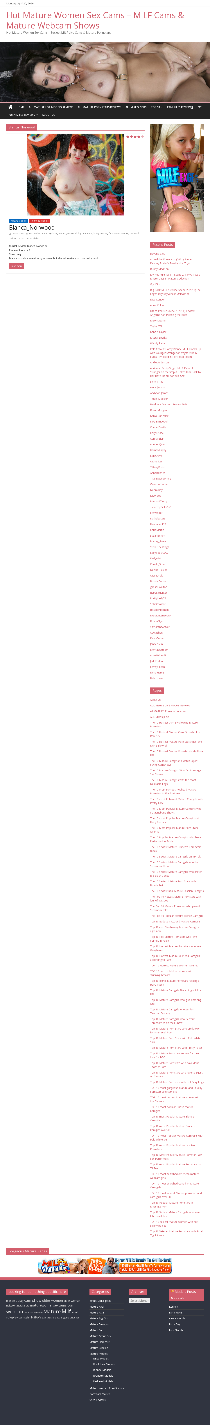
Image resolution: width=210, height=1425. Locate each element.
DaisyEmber (157, 638)
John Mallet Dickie (38, 233)
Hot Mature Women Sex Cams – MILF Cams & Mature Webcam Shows (95, 20)
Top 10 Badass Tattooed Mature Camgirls (175, 921)
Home (20, 107)
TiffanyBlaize (157, 467)
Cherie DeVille (158, 427)
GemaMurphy (158, 450)
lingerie (65, 1317)
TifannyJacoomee (160, 478)
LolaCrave (156, 455)
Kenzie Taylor (158, 332)
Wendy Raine (158, 343)
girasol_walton (158, 587)
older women (52, 1300)
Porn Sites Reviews (21, 114)
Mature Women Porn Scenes (106, 1388)
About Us (48, 114)
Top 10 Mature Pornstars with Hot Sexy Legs (177, 1082)
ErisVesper (156, 513)
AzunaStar (156, 461)
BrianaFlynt (157, 621)
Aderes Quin (157, 444)
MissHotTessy (158, 501)
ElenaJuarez (157, 672)
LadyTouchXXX (159, 552)
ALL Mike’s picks (135, 107)
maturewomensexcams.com (52, 1305)
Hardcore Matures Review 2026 (169, 404)
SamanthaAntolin (160, 627)
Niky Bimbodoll (159, 421)
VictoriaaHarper (159, 484)
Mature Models (18, 220)
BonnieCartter (158, 581)
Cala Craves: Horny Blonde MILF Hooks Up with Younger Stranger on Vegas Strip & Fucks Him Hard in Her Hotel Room (175, 352)
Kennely (173, 1306)
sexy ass (46, 1317)
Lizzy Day (174, 1324)
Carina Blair (157, 438)
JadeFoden (156, 661)
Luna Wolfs (175, 1312)
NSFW (35, 1317)
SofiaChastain (158, 604)
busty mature (100, 233)
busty (20, 1300)
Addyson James (159, 393)
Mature (124, 233)
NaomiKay (156, 490)
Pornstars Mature (99, 1394)
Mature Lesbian (98, 1348)
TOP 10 (155, 107)
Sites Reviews (97, 1400)
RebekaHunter (158, 592)
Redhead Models (40, 220)
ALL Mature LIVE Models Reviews (51, 107)
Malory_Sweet (158, 541)
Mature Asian (97, 1312)
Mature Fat (96, 1330)
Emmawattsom (159, 649)
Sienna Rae (156, 381)
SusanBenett (157, 535)
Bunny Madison (159, 269)
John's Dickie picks (100, 1300)
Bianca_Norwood (32, 227)
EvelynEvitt (156, 558)
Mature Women (34, 1312)
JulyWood (155, 495)
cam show (32, 1300)
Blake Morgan (158, 410)
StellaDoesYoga (159, 547)
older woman (72, 1300)
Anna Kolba (157, 305)
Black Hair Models (104, 1364)
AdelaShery (156, 632)
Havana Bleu (157, 253)
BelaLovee (156, 678)
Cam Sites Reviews (179, 107)
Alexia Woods (177, 1318)
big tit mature (85, 233)
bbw (55, 233)
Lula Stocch (176, 1330)
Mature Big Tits (98, 1318)
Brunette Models (103, 1375)
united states (32, 238)
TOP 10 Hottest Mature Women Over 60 (174, 965)
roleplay (12, 1317)
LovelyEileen (157, 667)
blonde (10, 1300)
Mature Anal (96, 1306)
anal (75, 1312)
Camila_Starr (157, 564)
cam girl (24, 1317)
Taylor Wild (156, 326)
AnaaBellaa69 (158, 655)
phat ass (75, 1317)
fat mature (114, 233)
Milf (66, 1311)
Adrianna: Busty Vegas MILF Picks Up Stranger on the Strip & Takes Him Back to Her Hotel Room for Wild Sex (175, 372)
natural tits (23, 1305)
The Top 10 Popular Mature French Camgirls (176, 915)
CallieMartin (157, 530)
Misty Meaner (158, 320)
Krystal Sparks (158, 337)
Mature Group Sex (100, 1336)
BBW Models (101, 1358)
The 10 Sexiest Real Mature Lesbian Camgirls (177, 891)
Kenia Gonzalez (159, 416)
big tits (56, 1317)
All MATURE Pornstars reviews (99, 107)
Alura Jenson (157, 387)
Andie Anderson (159, 362)
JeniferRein (156, 644)
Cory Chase (157, 433)
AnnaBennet (157, 473)
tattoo (21, 238)
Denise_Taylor (158, 570)
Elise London (157, 299)
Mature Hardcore (99, 1342)
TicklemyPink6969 (160, 507)
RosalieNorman (159, 609)
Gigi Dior (155, 284)
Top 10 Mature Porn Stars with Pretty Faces (176, 1047)
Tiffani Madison (159, 398)
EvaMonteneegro (160, 615)
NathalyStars (157, 518)
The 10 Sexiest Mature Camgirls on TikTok (175, 856)
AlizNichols (156, 575)
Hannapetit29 (158, 524)
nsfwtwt (11, 1305)
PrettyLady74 (158, 598)
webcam (15, 1311)
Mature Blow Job (99, 1324)
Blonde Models (102, 1370)
